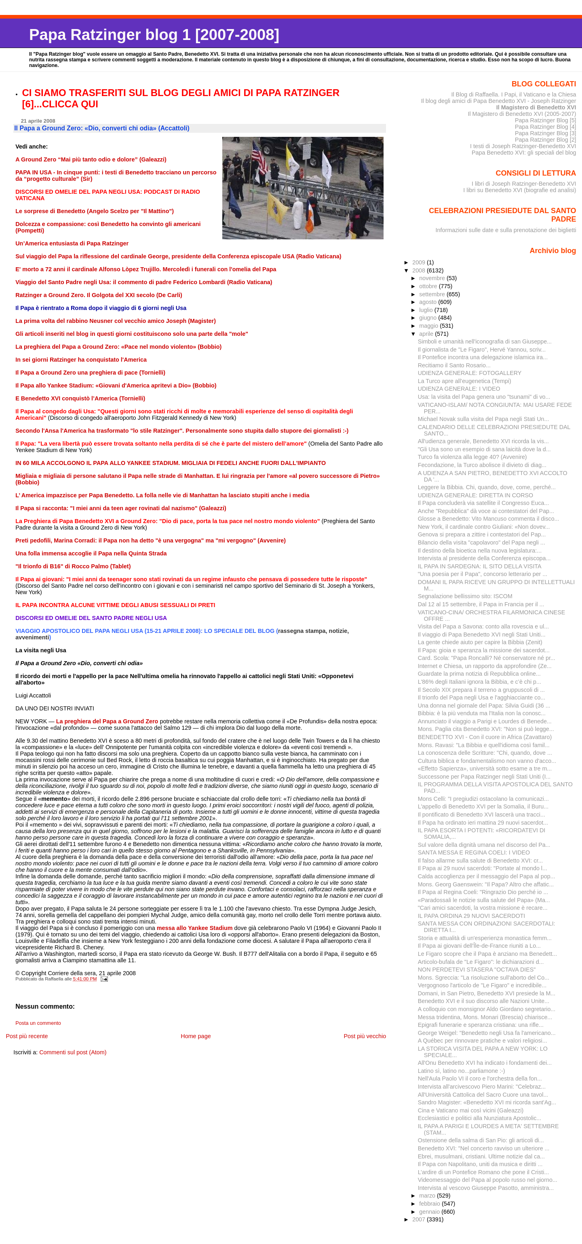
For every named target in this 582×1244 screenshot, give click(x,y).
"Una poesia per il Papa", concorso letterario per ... (483, 574)
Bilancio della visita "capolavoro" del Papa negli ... (481, 542)
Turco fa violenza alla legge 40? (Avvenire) (472, 457)
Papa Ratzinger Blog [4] (545, 127)
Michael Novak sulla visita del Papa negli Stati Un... (483, 419)
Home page (196, 1036)
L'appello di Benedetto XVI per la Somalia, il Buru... (483, 806)
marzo (428, 1195)
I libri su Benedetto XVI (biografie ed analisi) (519, 190)
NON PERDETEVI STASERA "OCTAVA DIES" (477, 969)
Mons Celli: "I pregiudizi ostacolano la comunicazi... (483, 799)
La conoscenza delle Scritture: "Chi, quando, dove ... (485, 753)
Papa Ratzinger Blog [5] (545, 120)
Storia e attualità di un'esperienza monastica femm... (485, 938)
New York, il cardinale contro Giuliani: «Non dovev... (484, 527)
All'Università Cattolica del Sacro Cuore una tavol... (483, 1094)
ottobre (429, 286)
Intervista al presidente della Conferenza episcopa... (484, 558)
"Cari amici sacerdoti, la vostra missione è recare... (483, 908)
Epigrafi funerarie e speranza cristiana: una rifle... (481, 1025)
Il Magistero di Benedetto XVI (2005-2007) (522, 114)
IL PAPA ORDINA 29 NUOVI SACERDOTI (471, 916)
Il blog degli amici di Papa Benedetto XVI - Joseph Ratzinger (498, 101)
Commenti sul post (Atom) (72, 1052)
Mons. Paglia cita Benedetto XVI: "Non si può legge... (486, 729)
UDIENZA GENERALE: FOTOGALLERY (470, 373)
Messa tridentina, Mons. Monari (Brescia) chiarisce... (485, 1017)
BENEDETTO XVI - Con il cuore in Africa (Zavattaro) (485, 737)
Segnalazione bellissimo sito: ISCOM (465, 596)
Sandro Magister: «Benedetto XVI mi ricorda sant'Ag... (487, 1102)
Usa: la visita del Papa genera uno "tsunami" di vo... (484, 397)
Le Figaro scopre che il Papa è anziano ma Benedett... (487, 954)
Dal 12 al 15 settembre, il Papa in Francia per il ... (481, 604)
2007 (419, 1219)
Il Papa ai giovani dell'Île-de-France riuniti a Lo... (479, 945)
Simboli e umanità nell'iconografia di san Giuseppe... (485, 341)
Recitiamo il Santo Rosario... (454, 365)
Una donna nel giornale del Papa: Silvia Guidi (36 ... (484, 705)
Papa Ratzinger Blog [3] (545, 133)
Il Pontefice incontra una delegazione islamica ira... (483, 357)
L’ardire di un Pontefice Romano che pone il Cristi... (483, 1172)
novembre (433, 278)
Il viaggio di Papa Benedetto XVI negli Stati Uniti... (482, 634)
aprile (427, 334)
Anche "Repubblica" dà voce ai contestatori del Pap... (486, 511)
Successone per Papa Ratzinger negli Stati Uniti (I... (484, 776)
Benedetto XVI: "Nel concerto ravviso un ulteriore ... (484, 1148)
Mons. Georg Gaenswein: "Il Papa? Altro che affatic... (486, 884)
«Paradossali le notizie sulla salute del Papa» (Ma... (484, 900)
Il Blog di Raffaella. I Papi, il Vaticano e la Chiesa (513, 94)
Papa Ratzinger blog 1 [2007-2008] (154, 34)
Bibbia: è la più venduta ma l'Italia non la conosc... (482, 713)
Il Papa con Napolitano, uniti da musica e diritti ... (480, 1164)
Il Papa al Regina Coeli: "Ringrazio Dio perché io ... (483, 892)
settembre (433, 294)
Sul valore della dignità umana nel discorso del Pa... (484, 845)
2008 (419, 270)
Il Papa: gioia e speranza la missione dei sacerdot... (484, 650)
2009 (419, 262)
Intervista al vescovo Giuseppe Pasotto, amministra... (486, 1188)
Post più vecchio (365, 1036)
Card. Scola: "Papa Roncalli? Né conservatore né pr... (486, 658)
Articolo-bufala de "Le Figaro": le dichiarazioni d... (481, 962)
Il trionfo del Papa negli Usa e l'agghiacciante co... (482, 697)
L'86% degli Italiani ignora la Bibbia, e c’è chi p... (479, 682)
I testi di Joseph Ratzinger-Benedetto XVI (523, 146)
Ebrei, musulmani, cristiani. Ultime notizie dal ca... (481, 1156)
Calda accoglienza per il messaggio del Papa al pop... (486, 876)
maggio (429, 326)
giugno (428, 317)
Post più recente (27, 1036)
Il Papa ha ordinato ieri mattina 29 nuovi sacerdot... (483, 822)
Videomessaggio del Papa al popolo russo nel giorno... (487, 1180)
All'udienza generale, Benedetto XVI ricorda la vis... (483, 441)
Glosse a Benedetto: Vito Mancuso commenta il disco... (488, 518)
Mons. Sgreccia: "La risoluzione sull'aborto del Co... (483, 977)
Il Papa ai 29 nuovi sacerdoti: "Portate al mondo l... (482, 868)
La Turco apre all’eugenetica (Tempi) (464, 381)
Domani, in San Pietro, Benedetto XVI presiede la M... (487, 993)
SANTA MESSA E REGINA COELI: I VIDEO (474, 852)
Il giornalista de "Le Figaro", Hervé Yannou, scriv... (482, 349)
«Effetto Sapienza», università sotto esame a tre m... (485, 768)
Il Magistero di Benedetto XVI (536, 107)
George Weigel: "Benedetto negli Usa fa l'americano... (487, 1033)
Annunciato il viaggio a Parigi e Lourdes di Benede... (485, 721)
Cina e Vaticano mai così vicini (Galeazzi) (471, 1110)
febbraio (430, 1203)
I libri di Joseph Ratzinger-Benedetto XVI (524, 183)
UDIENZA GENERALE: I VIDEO (459, 388)
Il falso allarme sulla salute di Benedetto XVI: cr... (480, 860)
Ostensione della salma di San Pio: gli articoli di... (481, 1140)
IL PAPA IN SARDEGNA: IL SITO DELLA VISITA (480, 566)
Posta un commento (38, 1023)
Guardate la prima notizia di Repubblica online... (479, 673)
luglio (426, 310)
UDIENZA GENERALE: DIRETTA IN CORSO (475, 495)
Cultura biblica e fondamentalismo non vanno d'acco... (487, 761)
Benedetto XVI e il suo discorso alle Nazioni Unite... (483, 1001)
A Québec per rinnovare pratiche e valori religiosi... (482, 1040)
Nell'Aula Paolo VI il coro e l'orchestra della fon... (480, 1078)
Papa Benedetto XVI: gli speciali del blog (524, 152)
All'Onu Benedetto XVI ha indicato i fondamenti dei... (485, 1063)
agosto (428, 302)
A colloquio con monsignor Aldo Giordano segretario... (487, 1009)
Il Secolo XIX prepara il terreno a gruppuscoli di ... (481, 690)
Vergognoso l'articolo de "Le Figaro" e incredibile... (482, 985)
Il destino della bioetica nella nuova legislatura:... (480, 550)
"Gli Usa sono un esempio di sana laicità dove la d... (484, 449)
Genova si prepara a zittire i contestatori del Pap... (482, 534)
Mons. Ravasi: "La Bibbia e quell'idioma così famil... (484, 745)
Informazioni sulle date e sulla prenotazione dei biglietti (506, 230)
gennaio (430, 1211)
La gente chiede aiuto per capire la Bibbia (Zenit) (480, 642)
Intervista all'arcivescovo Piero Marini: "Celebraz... (482, 1086)
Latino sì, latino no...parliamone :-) (461, 1071)
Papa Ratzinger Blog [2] (545, 139)
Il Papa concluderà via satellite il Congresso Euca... (483, 503)
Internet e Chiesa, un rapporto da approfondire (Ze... (485, 666)
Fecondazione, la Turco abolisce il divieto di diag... (482, 465)
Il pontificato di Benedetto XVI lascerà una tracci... (481, 814)
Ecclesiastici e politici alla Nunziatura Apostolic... (480, 1118)
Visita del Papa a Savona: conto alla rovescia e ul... (483, 626)
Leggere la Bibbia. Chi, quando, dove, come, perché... (487, 487)
